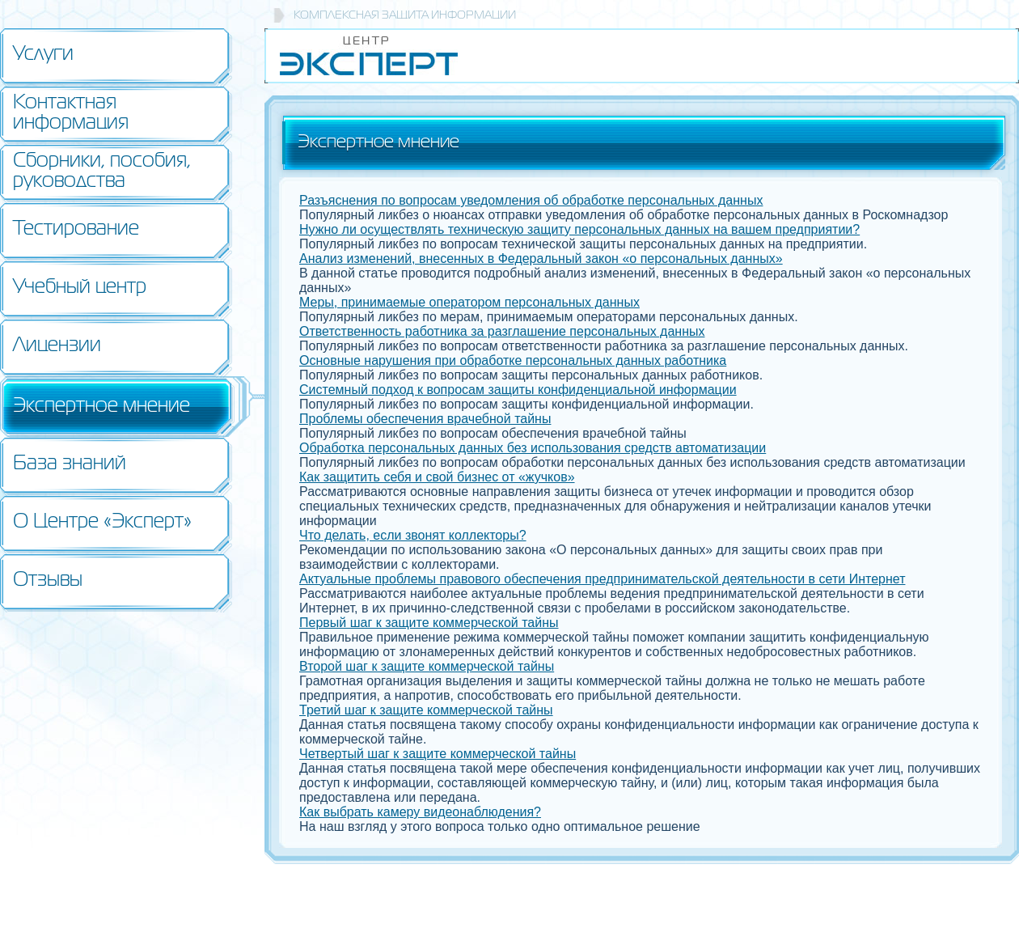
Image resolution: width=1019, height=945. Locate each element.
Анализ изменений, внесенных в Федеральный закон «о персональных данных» (541, 258)
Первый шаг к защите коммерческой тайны (429, 622)
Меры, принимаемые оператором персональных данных (469, 302)
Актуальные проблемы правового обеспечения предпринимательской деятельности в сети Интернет (602, 579)
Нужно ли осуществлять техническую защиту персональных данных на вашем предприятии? (579, 229)
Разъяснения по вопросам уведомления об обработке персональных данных (531, 200)
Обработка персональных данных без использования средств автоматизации (532, 448)
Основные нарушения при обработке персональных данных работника (512, 360)
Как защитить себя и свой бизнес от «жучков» (437, 477)
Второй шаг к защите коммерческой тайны (426, 666)
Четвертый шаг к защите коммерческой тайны (437, 754)
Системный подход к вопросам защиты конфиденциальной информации (518, 389)
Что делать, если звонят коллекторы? (412, 535)
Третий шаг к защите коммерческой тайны (426, 710)
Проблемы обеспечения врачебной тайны (425, 419)
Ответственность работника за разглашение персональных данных (501, 331)
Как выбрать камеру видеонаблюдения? (420, 812)
